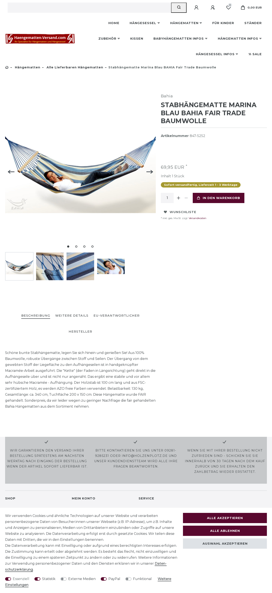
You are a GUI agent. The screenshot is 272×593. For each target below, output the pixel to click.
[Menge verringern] (186, 198)
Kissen (136, 38)
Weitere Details (71, 315)
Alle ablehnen (225, 531)
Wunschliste (180, 212)
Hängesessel (143, 23)
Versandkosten (197, 218)
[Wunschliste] (228, 7)
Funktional (142, 579)
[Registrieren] (213, 7)
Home (113, 23)
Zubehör (107, 38)
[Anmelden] (197, 7)
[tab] (36, 316)
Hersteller (80, 331)
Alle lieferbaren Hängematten (74, 67)
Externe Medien (82, 579)
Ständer (253, 23)
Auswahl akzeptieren (225, 543)
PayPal (114, 579)
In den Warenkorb (218, 198)
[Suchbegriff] (89, 8)
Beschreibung (35, 315)
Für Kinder (223, 23)
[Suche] (179, 8)
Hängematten (184, 23)
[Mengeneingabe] (167, 198)
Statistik (48, 579)
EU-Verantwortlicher (117, 315)
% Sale (255, 54)
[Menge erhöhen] (179, 198)
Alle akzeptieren (225, 518)
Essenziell (21, 579)
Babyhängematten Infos (178, 38)
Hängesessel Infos (215, 54)
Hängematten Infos (238, 38)
